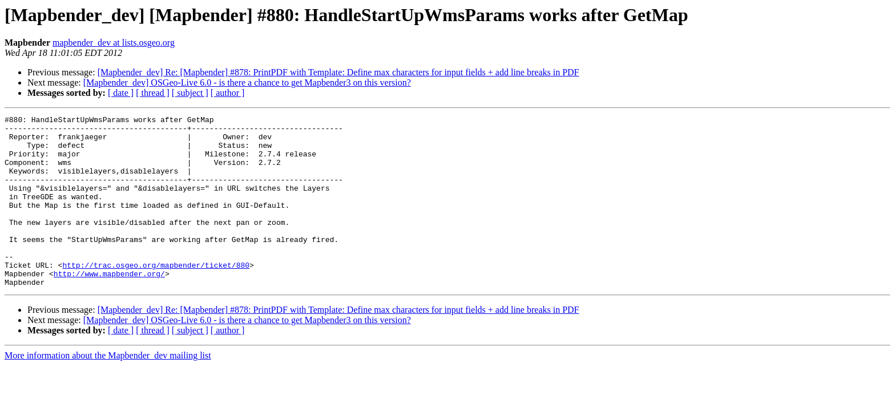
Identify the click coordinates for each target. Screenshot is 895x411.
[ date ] (121, 93)
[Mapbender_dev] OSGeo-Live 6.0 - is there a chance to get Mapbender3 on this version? (247, 82)
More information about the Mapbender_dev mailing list (108, 389)
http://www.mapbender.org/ (109, 306)
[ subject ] (190, 93)
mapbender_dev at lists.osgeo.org (114, 42)
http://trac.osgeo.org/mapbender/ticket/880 (155, 296)
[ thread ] (153, 93)
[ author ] (228, 93)
